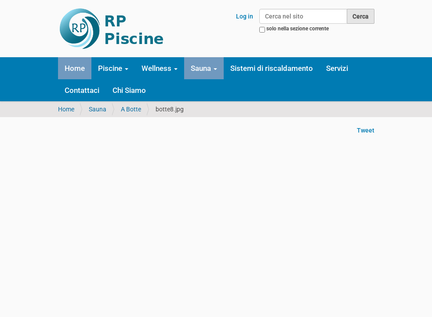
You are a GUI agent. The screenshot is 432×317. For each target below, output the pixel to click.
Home (75, 68)
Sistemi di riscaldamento (271, 68)
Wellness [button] (160, 68)
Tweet (365, 130)
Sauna (97, 109)
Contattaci (82, 90)
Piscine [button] (113, 68)
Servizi (337, 68)
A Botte (131, 109)
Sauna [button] (204, 68)
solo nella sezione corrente (297, 29)
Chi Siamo (129, 90)
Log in (244, 16)
